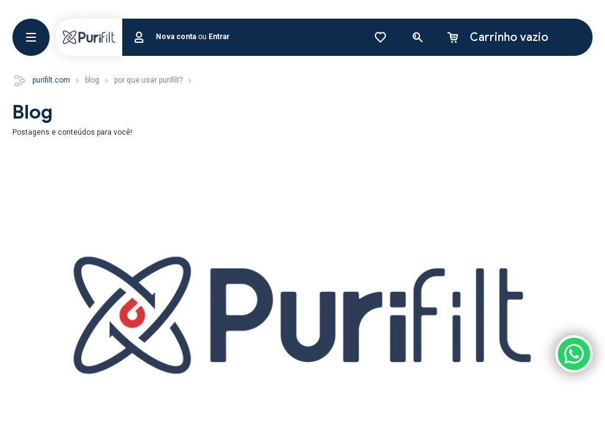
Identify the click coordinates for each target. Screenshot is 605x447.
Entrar (219, 36)
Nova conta (176, 36)
